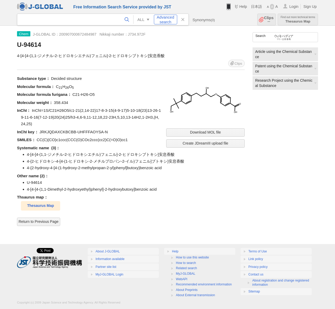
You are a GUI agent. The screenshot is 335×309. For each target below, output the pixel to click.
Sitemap (254, 291)
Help (243, 6)
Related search (186, 268)
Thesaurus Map (298, 19)
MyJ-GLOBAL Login (109, 274)
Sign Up (310, 6)
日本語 (256, 6)
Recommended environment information (204, 284)
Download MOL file (205, 132)
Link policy (255, 259)
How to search (186, 263)
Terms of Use (257, 251)
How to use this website (192, 257)
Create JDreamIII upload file (205, 143)
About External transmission (195, 295)
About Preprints (187, 290)
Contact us (255, 274)
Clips (269, 19)
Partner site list (106, 267)
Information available (110, 259)
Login (293, 6)
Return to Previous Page (39, 221)
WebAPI (181, 279)
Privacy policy (257, 267)
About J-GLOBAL (108, 251)
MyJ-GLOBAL (185, 273)
